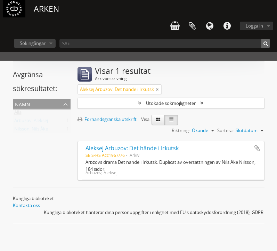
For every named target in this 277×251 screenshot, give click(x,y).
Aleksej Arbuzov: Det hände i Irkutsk (132, 148)
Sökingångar (33, 43)
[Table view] (171, 120)
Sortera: (225, 130)
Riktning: (181, 130)
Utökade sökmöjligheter (171, 103)
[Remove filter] (157, 89)
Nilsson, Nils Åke (31, 130)
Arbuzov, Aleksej (31, 122)
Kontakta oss (26, 205)
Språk (209, 26)
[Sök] (164, 43)
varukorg (175, 26)
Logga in (254, 26)
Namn (22, 103)
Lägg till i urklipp (257, 148)
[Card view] (158, 120)
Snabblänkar (227, 26)
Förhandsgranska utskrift (107, 119)
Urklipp (192, 26)
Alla (18, 114)
